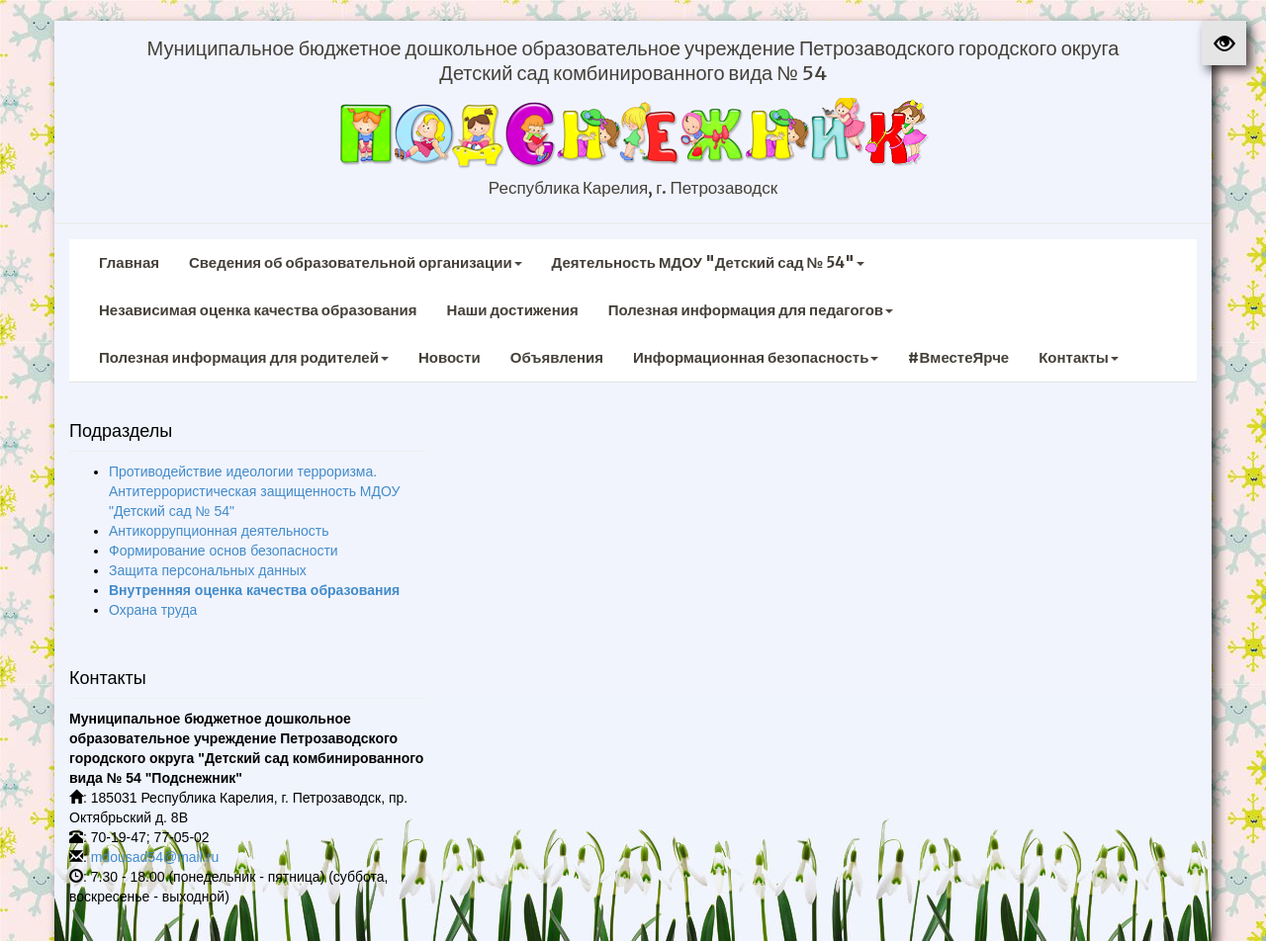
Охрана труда (153, 610)
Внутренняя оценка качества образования (254, 590)
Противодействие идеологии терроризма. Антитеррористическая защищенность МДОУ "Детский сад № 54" (254, 491)
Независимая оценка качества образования (258, 309)
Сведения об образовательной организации (355, 262)
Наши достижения (513, 309)
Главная (129, 262)
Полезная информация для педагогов (750, 309)
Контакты (1079, 357)
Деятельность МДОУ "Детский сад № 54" (708, 262)
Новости (449, 357)
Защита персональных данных (208, 570)
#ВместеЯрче (958, 357)
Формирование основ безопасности (223, 550)
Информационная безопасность (756, 357)
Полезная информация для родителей (244, 357)
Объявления (556, 357)
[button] (1224, 43)
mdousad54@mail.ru (155, 857)
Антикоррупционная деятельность (219, 531)
